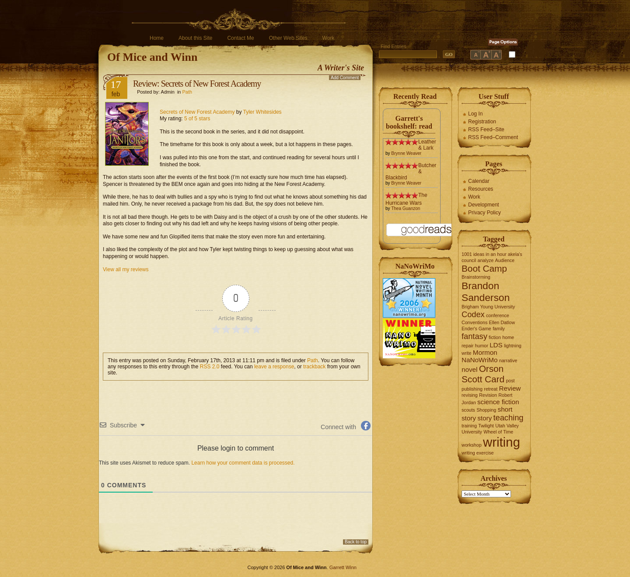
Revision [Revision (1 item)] (488, 395)
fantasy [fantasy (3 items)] (474, 336)
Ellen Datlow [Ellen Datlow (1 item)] (502, 322)
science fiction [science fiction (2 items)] (498, 402)
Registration (482, 122)
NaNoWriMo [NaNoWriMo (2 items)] (479, 360)
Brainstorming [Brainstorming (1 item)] (476, 277)
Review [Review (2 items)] (510, 388)
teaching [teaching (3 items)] (509, 417)
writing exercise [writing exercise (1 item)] (478, 452)
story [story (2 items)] (484, 418)
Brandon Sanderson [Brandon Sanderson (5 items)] (486, 291)
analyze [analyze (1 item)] (486, 260)
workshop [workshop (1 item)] (472, 445)
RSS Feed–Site (486, 129)
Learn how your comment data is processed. (242, 463)
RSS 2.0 (210, 367)
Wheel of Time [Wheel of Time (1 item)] (498, 431)
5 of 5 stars (197, 118)
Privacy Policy (484, 213)
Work (328, 38)
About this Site (195, 38)
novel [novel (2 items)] (469, 369)
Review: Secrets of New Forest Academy (197, 83)
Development (483, 205)
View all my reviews (125, 269)
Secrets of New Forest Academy (197, 112)
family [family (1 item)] (499, 328)
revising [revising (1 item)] (470, 395)
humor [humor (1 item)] (481, 345)
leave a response (274, 367)
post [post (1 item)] (510, 380)
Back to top (356, 541)
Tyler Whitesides (262, 112)
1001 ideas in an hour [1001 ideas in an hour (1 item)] (484, 254)
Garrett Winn (343, 567)
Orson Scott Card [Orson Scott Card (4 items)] (483, 374)
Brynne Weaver (406, 153)
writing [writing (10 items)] (501, 442)
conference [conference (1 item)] (497, 315)
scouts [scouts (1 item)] (468, 410)
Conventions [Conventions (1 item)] (474, 322)
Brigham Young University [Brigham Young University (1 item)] (488, 306)
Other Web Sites (288, 38)
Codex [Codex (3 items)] (473, 314)
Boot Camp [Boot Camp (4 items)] (484, 268)
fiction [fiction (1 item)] (495, 337)
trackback (314, 367)
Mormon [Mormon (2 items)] (485, 352)
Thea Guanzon (405, 208)
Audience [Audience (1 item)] (504, 260)
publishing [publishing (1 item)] (472, 389)
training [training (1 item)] (469, 425)
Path (187, 91)
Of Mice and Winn (152, 57)
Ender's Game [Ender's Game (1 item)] (476, 328)
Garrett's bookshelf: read (409, 122)
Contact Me (240, 38)
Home (157, 38)
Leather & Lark (427, 145)
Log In (475, 114)
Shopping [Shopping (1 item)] (486, 410)
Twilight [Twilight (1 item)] (486, 425)
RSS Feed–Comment (493, 137)
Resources (480, 189)
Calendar (479, 181)
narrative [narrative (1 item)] (508, 360)
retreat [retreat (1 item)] (490, 389)
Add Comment (345, 77)
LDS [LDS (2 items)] (496, 345)
